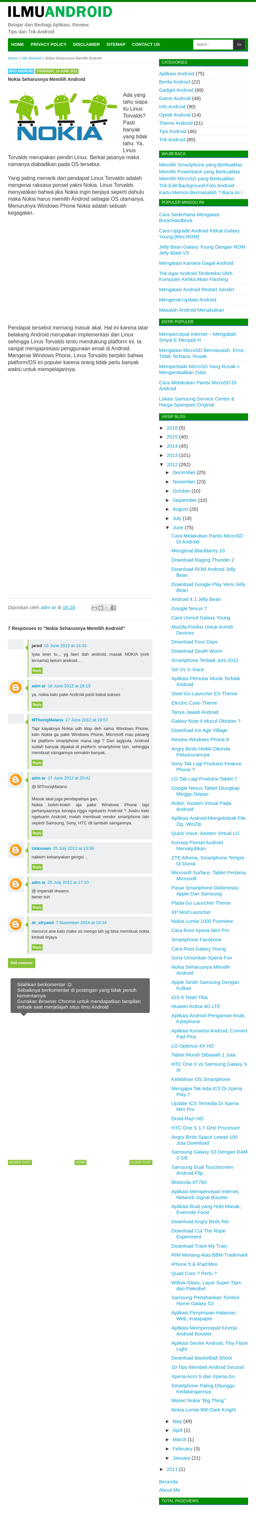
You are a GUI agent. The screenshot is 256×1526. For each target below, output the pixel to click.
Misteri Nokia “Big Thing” (199, 1400)
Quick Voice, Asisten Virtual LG (206, 833)
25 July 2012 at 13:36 (73, 848)
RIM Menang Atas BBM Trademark (210, 1255)
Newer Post (20, 1162)
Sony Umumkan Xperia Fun (202, 957)
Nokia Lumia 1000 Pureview (202, 921)
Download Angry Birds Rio (200, 1221)
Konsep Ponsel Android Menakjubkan (197, 845)
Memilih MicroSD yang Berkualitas (196, 178)
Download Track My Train (199, 1246)
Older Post (140, 1162)
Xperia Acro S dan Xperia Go (203, 1376)
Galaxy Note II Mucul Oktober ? (206, 721)
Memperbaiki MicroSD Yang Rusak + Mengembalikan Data (199, 369)
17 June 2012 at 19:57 (86, 719)
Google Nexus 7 (189, 608)
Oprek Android (175, 115)
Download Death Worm (197, 651)
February (182, 1448)
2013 (172, 455)
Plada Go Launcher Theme (201, 903)
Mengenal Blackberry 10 (198, 550)
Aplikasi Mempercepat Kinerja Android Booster (204, 1330)
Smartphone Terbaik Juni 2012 (205, 660)
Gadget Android (176, 90)
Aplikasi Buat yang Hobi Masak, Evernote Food (206, 1209)
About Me (169, 1490)
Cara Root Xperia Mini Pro (200, 930)
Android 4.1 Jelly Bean (196, 599)
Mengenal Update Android (187, 299)
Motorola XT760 (189, 1182)
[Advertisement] (80, 269)
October (181, 491)
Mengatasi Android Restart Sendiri (196, 289)
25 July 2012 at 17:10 (68, 882)
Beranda (168, 1481)
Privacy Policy (49, 44)
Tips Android (172, 131)
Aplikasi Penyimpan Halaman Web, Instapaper (204, 1315)
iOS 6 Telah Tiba (190, 997)
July (177, 518)
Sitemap (116, 44)
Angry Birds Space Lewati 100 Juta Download (205, 1140)
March (179, 1439)
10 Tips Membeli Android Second (208, 1367)
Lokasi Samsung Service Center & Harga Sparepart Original (196, 401)
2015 (172, 436)
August (180, 509)
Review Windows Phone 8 (200, 739)
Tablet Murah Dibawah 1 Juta (204, 1055)
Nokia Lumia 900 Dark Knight (204, 1409)
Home (17, 44)
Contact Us (146, 44)
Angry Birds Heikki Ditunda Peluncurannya (201, 751)
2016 (172, 428)
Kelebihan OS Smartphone (201, 1079)
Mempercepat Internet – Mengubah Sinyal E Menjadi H (197, 337)
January (181, 1458)
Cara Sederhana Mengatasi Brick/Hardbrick (189, 217)
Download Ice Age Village (200, 730)
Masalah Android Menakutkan (191, 310)
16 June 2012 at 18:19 (69, 685)
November (184, 481)
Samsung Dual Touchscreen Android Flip (202, 1170)
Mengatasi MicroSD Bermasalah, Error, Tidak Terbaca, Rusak (202, 353)
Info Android (21, 71)
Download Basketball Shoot (202, 1358)
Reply (37, 671)
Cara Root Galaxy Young (199, 949)
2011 (172, 1469)
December (184, 472)
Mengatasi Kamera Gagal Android (196, 263)
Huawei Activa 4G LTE (196, 1006)
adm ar (39, 685)
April (177, 1430)
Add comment (22, 963)
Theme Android (176, 123)
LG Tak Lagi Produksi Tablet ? (204, 778)
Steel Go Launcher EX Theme (205, 693)
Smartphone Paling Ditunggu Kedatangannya (203, 1388)
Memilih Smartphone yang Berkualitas (200, 164)
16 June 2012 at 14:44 (65, 645)
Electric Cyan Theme (194, 703)
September (185, 500)
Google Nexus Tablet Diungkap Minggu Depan (206, 791)
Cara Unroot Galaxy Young (201, 617)
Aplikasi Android (176, 73)
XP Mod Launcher (191, 912)
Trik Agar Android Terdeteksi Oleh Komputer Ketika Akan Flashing (196, 276)
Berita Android (174, 82)
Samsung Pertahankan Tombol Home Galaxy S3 (205, 1300)
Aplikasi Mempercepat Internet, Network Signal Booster (206, 1194)
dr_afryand (43, 922)
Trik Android (172, 139)
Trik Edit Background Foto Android (196, 185)
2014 (172, 446)
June (178, 527)
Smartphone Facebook (197, 939)
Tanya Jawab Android (195, 712)
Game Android (175, 98)
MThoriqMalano (47, 719)
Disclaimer (86, 44)
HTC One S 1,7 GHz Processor (206, 1127)
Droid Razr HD (188, 1118)
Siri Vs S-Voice (188, 669)
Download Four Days (195, 641)
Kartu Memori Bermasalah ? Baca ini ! (200, 192)
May (177, 1421)
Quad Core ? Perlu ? (194, 1273)
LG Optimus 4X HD (193, 1046)
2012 (172, 464)
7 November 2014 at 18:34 (81, 922)
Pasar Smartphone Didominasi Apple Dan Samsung (205, 890)
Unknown (41, 848)
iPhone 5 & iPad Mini (194, 1264)
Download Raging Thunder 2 (203, 560)
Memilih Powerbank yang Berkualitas (199, 171)
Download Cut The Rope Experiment (199, 1233)
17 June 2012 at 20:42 (69, 778)
